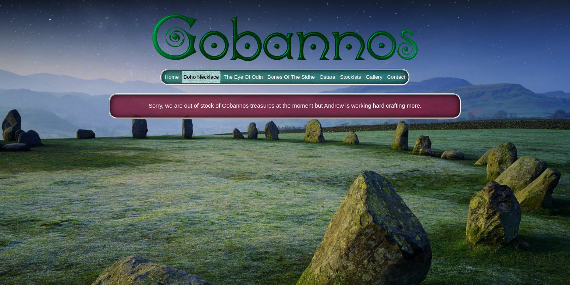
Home (172, 77)
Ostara (327, 77)
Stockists (350, 77)
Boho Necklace (201, 77)
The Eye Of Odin (243, 77)
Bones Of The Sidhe (291, 77)
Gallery (374, 77)
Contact (396, 77)
